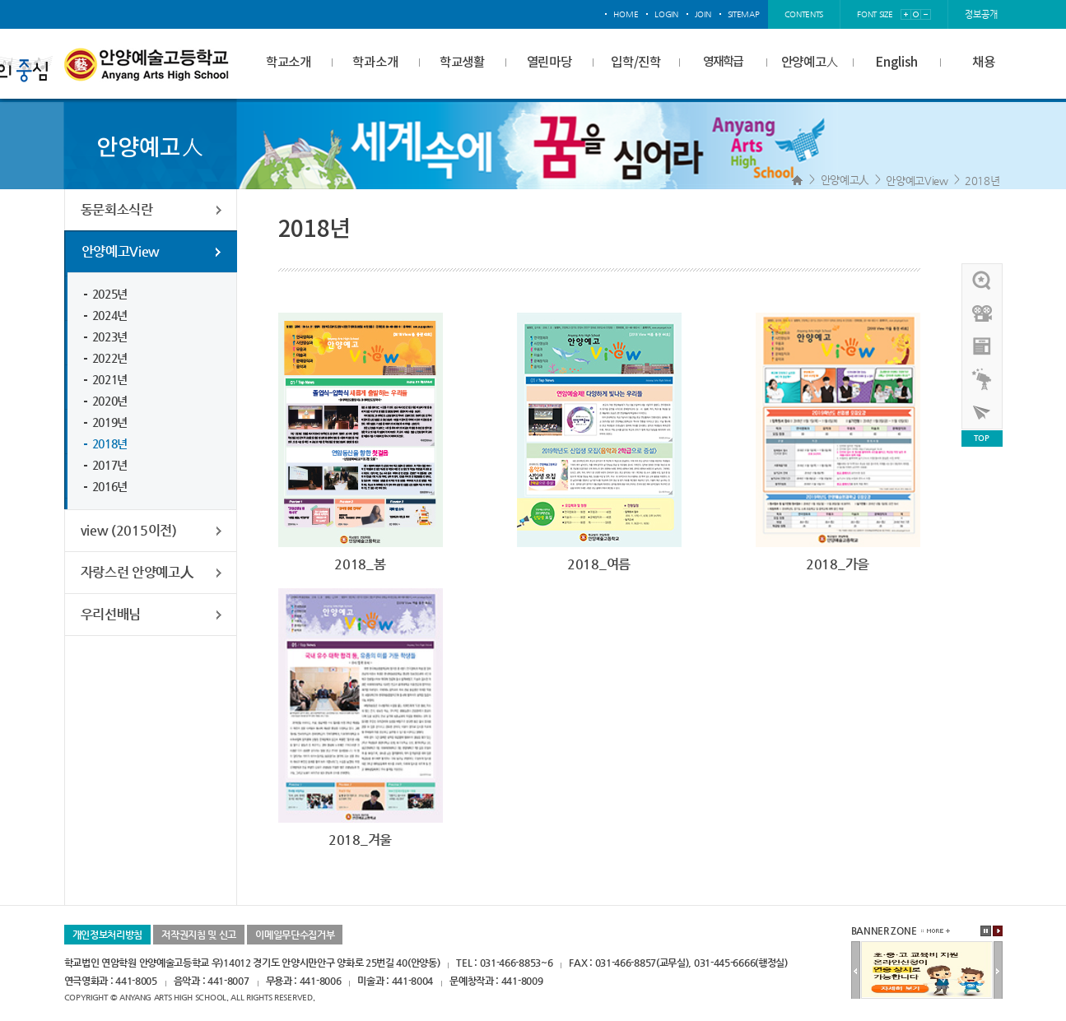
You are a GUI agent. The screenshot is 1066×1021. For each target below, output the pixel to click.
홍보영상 (982, 313)
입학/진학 (636, 62)
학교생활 (462, 62)
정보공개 (981, 14)
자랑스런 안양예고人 (137, 572)
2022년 (110, 357)
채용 (983, 62)
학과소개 (375, 62)
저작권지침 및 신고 (198, 934)
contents (804, 14)
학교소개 (288, 62)
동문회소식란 (117, 209)
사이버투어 (982, 412)
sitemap (744, 14)
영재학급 (722, 62)
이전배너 (855, 971)
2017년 (110, 464)
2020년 (110, 400)
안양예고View (917, 180)
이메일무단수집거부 (294, 934)
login (666, 14)
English (896, 62)
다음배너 (998, 971)
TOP (981, 438)
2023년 (110, 336)
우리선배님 (111, 614)
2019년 (110, 422)
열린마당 (549, 62)
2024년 (110, 315)
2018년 (982, 180)
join (703, 14)
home (625, 14)
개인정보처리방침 (107, 934)
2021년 (110, 379)
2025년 (110, 293)
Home (797, 180)
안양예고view (982, 346)
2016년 (110, 486)
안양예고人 (810, 62)
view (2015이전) (129, 530)
